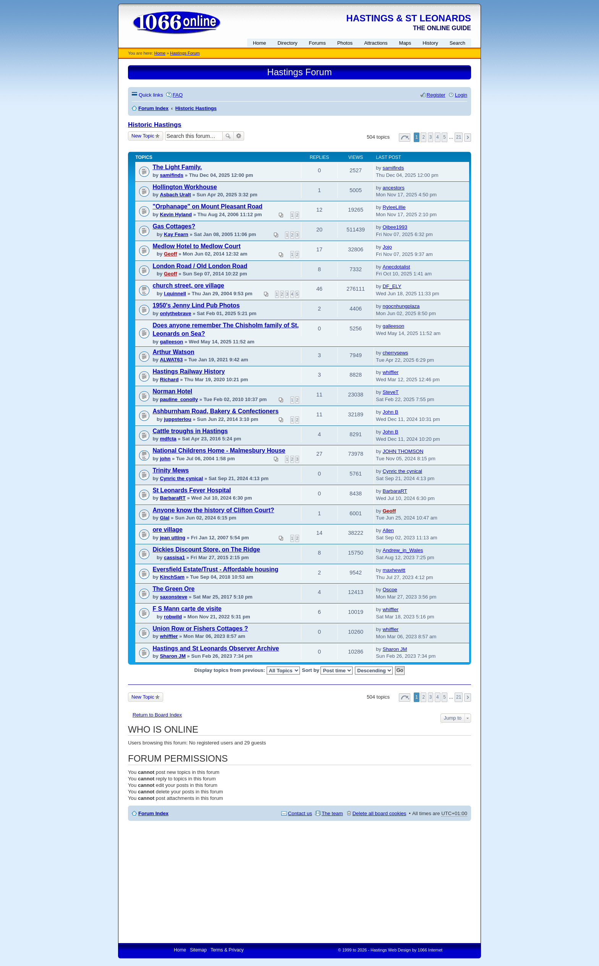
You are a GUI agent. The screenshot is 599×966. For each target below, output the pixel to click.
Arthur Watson (173, 352)
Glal (164, 518)
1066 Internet (430, 950)
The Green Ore (173, 589)
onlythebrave (175, 313)
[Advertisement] (299, 881)
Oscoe (390, 589)
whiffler (391, 372)
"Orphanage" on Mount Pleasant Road (207, 206)
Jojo (387, 247)
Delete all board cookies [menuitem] (379, 813)
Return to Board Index (157, 715)
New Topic (142, 136)
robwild (173, 617)
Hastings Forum (185, 53)
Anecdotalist (396, 267)
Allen (388, 530)
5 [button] (444, 137)
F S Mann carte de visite (186, 608)
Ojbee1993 (395, 227)
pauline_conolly (179, 399)
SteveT (391, 392)
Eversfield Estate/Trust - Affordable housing (215, 569)
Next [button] (467, 137)
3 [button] (430, 137)
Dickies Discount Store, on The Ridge (206, 549)
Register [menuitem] (436, 95)
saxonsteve (173, 597)
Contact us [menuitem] (300, 813)
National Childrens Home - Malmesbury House (218, 450)
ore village (167, 529)
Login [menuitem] (461, 95)
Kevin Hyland (176, 214)
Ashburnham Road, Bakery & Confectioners (215, 411)
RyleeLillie (394, 207)
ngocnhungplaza (401, 306)
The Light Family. (177, 167)
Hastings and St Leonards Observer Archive (215, 648)
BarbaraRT (172, 498)
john (165, 458)
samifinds (171, 175)
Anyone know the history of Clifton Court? (213, 510)
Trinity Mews (170, 470)
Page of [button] (404, 137)
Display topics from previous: (247, 671)
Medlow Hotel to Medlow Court (196, 246)
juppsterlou (177, 419)
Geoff (170, 254)
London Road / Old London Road (199, 266)
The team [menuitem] (332, 813)
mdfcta (168, 439)
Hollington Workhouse (184, 187)
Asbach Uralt (175, 194)
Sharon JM (172, 656)
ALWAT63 (171, 359)
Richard (169, 379)
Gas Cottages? (173, 226)
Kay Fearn (176, 234)
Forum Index (153, 813)
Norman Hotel (172, 391)
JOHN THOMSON (403, 451)
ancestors (394, 188)
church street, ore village (188, 285)
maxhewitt (394, 570)
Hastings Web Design (391, 950)
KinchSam (172, 577)
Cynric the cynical (181, 478)
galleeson (171, 342)
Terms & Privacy (227, 950)
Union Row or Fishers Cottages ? (200, 628)
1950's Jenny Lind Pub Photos (196, 305)
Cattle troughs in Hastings (190, 431)
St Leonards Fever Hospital (191, 490)
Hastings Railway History (188, 371)
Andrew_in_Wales (403, 550)
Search (228, 136)
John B (390, 412)
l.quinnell (175, 293)
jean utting (172, 537)
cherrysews (395, 353)
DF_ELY (392, 286)
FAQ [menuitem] (178, 95)
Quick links (151, 95)
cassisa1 (174, 557)
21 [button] (458, 137)
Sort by (327, 671)
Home (159, 53)
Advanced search (239, 136)
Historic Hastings (154, 124)
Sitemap (198, 950)
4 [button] (437, 137)
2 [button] (423, 137)
